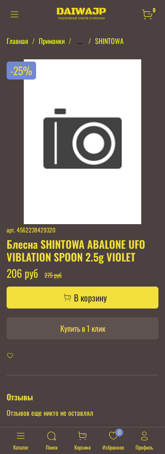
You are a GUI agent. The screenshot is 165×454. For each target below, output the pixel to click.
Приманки (52, 41)
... (80, 41)
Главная (17, 41)
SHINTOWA (109, 41)
